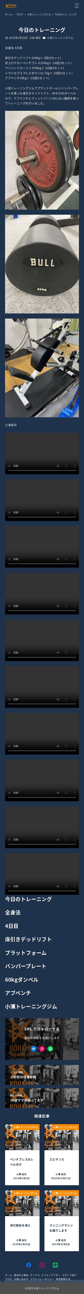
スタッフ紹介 (69, 1275)
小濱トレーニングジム (60, 37)
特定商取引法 (63, 1279)
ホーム (8, 1275)
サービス (35, 1275)
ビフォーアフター (51, 1275)
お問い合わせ (21, 1279)
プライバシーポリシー (42, 1279)
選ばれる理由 (21, 1275)
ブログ (8, 1279)
